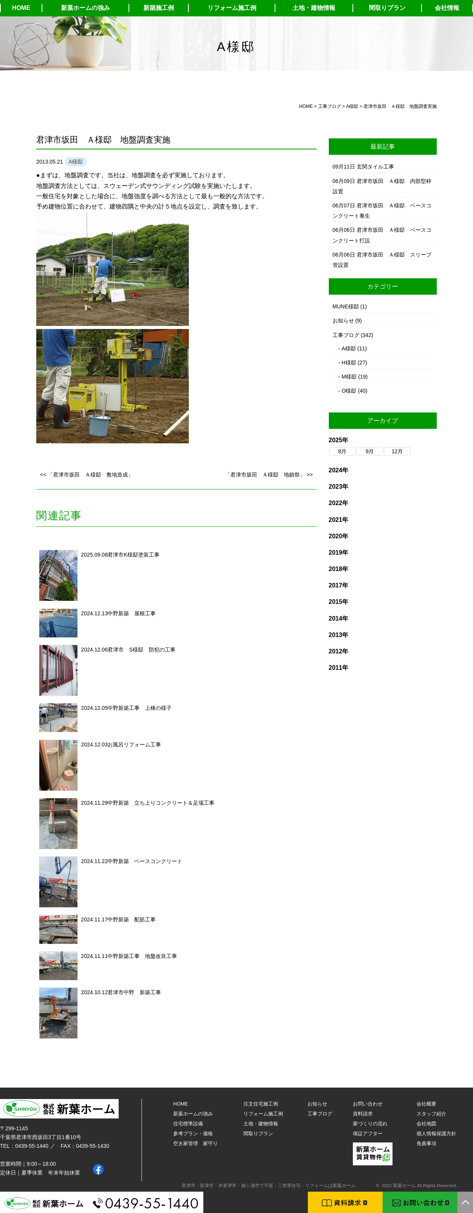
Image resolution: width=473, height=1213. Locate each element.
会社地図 (426, 1123)
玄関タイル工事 (375, 167)
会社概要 (426, 1104)
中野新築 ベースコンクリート (145, 861)
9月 (370, 451)
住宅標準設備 (188, 1123)
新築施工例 (158, 8)
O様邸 (349, 391)
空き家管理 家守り (195, 1143)
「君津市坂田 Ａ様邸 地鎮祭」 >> (269, 475)
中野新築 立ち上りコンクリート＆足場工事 (161, 803)
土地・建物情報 (314, 8)
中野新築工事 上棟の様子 (140, 708)
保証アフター (368, 1133)
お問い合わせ (368, 1104)
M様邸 (349, 377)
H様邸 (349, 362)
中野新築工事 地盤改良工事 (142, 956)
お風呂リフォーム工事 (134, 744)
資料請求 (363, 1114)
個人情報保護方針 (436, 1133)
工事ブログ (346, 335)
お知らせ (343, 321)
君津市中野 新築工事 (134, 992)
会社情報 (447, 8)
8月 (342, 451)
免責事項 (426, 1143)
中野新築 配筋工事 (132, 919)
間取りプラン (387, 8)
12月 (397, 451)
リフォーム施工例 (232, 8)
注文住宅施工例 (260, 1104)
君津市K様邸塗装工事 (133, 555)
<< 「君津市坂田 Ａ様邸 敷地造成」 (86, 475)
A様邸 (349, 348)
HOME (21, 8)
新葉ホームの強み (85, 8)
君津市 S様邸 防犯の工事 (141, 650)
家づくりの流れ (370, 1123)
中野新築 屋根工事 (132, 613)
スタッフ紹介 (431, 1114)
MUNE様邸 (346, 306)
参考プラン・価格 (193, 1133)
